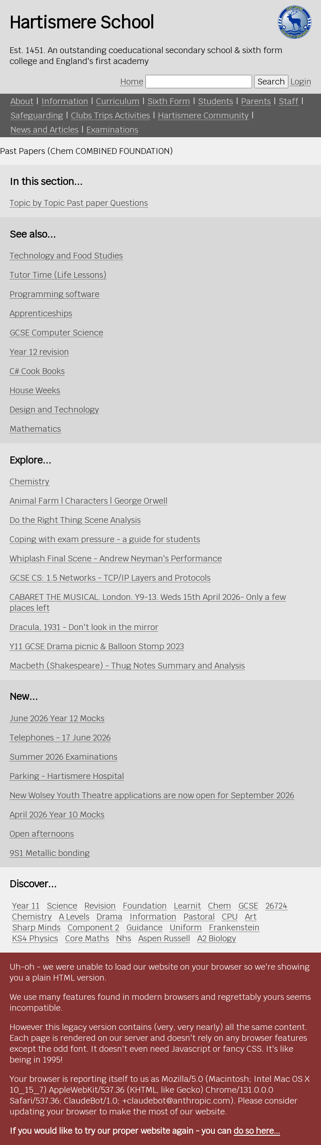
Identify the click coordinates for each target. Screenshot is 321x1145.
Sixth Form (169, 101)
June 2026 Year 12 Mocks (57, 718)
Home (131, 81)
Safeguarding (36, 115)
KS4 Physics (35, 938)
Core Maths (87, 938)
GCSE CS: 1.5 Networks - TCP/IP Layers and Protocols (110, 577)
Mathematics (35, 428)
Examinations (112, 129)
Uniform (186, 927)
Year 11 (26, 905)
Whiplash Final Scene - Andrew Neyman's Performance (116, 558)
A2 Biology (216, 938)
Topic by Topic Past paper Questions (79, 202)
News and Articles (44, 129)
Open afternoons (42, 833)
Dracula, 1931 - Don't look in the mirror (84, 627)
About (21, 101)
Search (271, 81)
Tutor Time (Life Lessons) (58, 274)
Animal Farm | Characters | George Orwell (89, 500)
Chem (219, 905)
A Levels (74, 916)
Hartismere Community (203, 115)
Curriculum (118, 101)
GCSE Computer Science (56, 332)
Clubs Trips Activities (110, 115)
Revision (100, 905)
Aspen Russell (164, 938)
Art (251, 916)
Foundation (145, 905)
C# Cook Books (37, 371)
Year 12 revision (39, 351)
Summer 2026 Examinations (63, 756)
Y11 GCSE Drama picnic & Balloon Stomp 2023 (97, 646)
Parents (256, 101)
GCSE (248, 905)
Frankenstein (234, 927)
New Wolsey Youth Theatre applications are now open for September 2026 (152, 795)
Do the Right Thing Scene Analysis (75, 520)
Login (300, 81)
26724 (276, 905)
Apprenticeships (41, 313)
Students (215, 101)
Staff (288, 101)
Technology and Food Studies (66, 255)
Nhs (123, 938)
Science (62, 905)
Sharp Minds (36, 927)
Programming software (54, 294)
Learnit (187, 905)
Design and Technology (54, 409)
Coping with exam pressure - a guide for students (105, 539)
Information (64, 101)
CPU (230, 916)
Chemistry (29, 481)
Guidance (144, 927)
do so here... (257, 1130)
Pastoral (199, 916)
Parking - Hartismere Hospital (67, 776)
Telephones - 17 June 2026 (60, 737)
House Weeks (35, 390)
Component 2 (93, 927)
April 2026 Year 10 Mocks (57, 814)
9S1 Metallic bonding (50, 853)
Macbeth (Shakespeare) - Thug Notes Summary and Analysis (127, 665)
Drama (109, 916)
